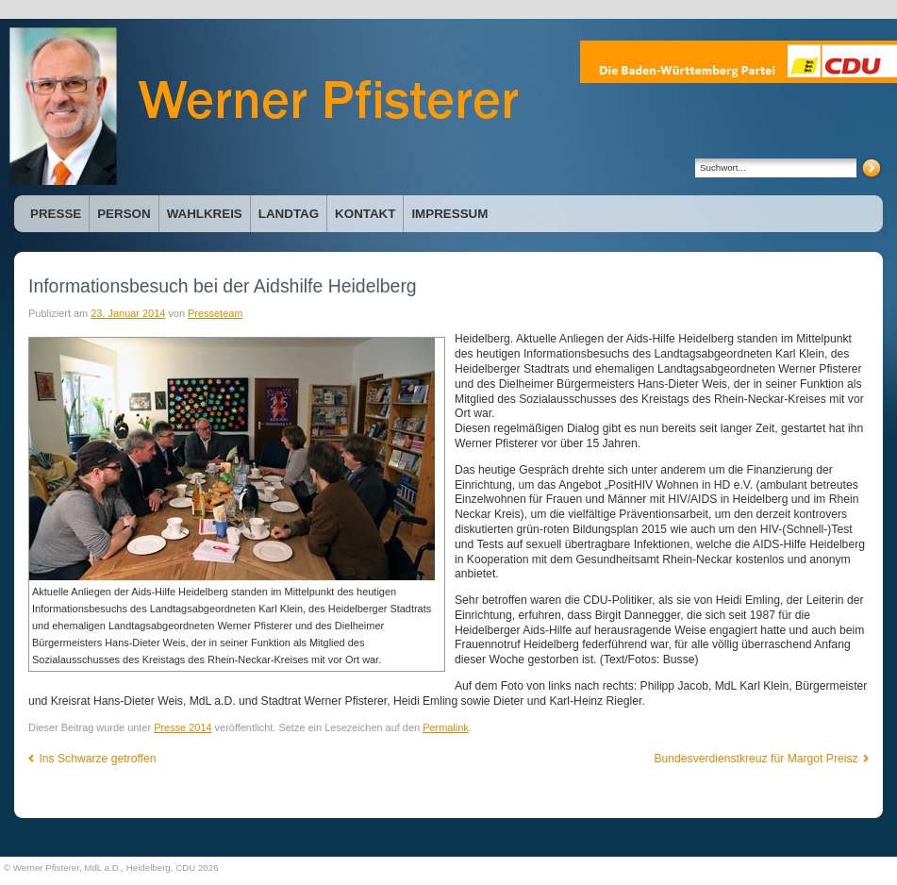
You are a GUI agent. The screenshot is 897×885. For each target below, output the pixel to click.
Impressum (449, 214)
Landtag (288, 214)
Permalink (446, 727)
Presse (55, 214)
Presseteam (215, 313)
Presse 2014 (182, 727)
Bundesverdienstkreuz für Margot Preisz (761, 758)
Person (123, 214)
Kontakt (365, 214)
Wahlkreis (204, 214)
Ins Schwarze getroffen (92, 758)
